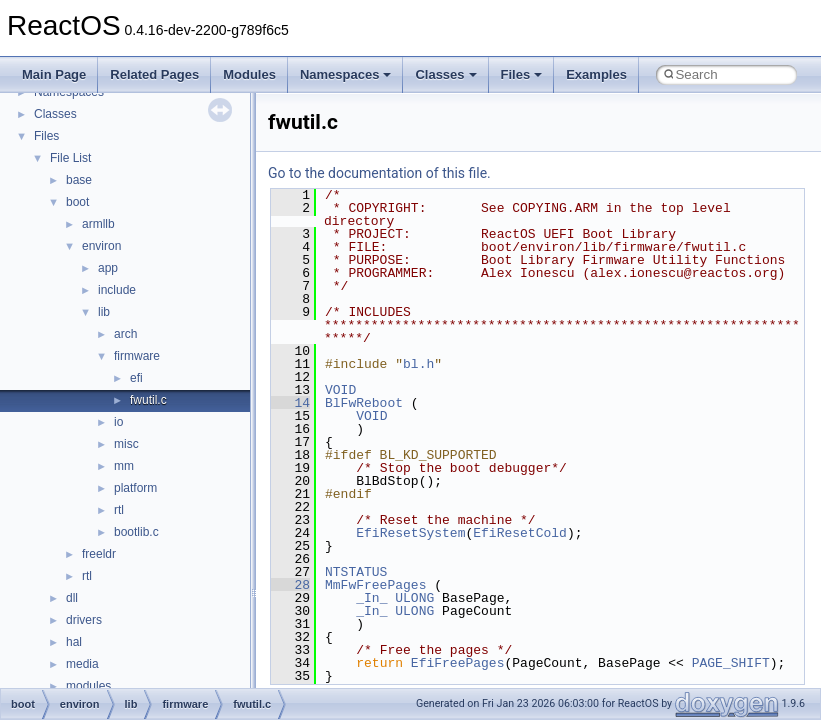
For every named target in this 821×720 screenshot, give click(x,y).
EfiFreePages (458, 663)
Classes (445, 74)
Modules (249, 74)
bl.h (418, 364)
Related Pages (154, 74)
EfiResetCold (520, 533)
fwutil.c (148, 400)
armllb (98, 224)
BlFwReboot (364, 403)
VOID (340, 390)
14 (290, 403)
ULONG (414, 598)
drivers (84, 620)
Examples (596, 74)
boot (77, 202)
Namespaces (346, 74)
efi (136, 378)
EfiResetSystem (410, 533)
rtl (119, 510)
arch (125, 334)
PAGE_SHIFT (731, 663)
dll (72, 598)
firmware (137, 356)
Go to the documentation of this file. (379, 173)
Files (522, 74)
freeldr (99, 554)
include (117, 290)
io (118, 422)
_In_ (371, 598)
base (79, 180)
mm (124, 466)
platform (135, 488)
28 (290, 585)
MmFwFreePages (375, 585)
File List (70, 158)
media (82, 664)
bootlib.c (136, 532)
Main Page (54, 74)
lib (104, 312)
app (108, 268)
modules (88, 686)
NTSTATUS (356, 572)
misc (126, 444)
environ (101, 246)
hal (74, 642)
